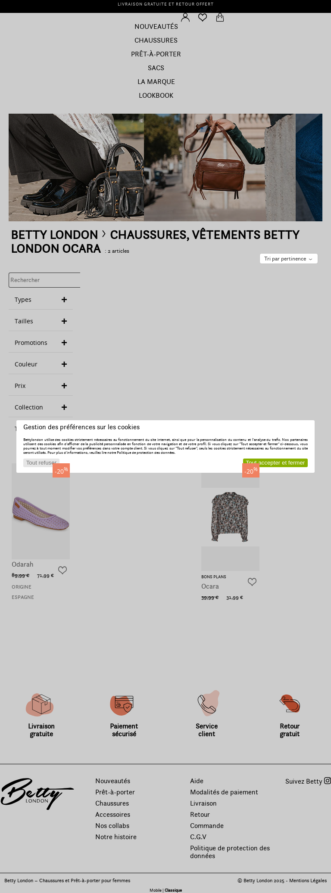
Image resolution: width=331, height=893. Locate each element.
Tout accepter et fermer (275, 462)
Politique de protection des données (146, 452)
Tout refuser (41, 462)
